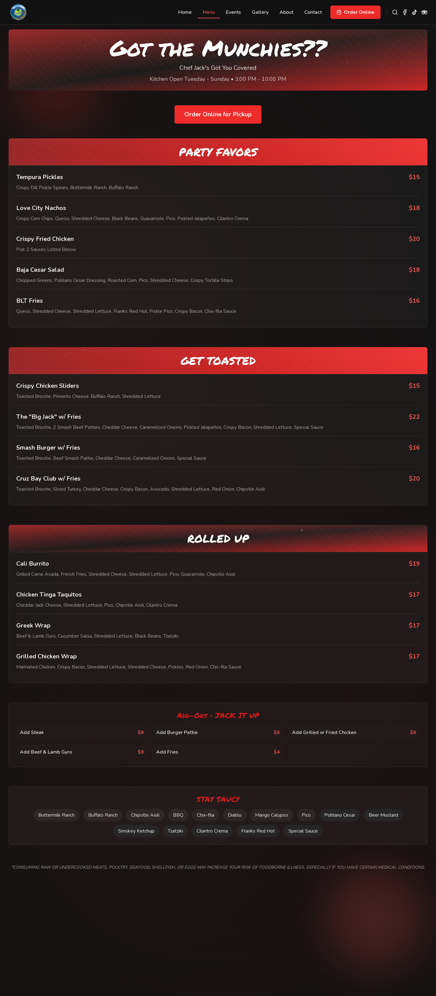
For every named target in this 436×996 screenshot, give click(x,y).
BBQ (178, 815)
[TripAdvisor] (424, 12)
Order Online (355, 12)
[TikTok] (415, 12)
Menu (209, 13)
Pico (305, 815)
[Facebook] (405, 12)
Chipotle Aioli (145, 815)
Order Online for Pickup (218, 114)
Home (185, 12)
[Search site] (395, 12)
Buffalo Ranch (103, 815)
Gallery (260, 12)
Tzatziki (175, 831)
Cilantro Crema (212, 831)
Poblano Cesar (339, 815)
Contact (313, 12)
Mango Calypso (271, 815)
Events (233, 12)
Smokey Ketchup (136, 831)
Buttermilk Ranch (56, 815)
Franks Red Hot (258, 831)
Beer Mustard (383, 815)
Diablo (234, 815)
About (286, 12)
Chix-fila (205, 815)
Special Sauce (303, 831)
